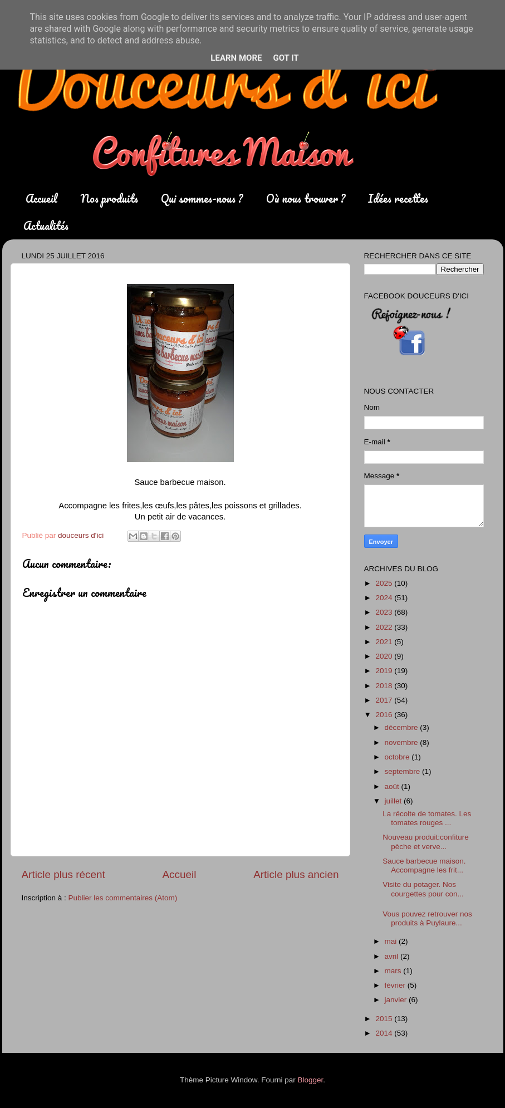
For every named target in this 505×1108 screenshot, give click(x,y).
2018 (384, 686)
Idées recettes (398, 198)
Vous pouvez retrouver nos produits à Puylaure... (427, 918)
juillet (394, 801)
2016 (384, 714)
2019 (384, 670)
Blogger (310, 1080)
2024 (384, 598)
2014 (384, 1033)
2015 (384, 1018)
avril (393, 956)
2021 (384, 642)
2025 (384, 583)
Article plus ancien (296, 874)
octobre (398, 757)
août (393, 786)
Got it (285, 58)
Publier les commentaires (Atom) (123, 898)
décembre (402, 727)
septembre (404, 771)
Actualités (45, 225)
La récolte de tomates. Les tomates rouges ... (427, 818)
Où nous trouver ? (305, 198)
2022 (384, 627)
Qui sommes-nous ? (202, 198)
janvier (397, 1000)
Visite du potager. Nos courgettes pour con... (423, 889)
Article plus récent (63, 874)
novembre (402, 742)
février (396, 985)
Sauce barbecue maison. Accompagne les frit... (424, 865)
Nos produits (109, 198)
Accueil (41, 198)
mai (392, 941)
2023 (384, 612)
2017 (384, 700)
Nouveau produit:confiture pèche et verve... (426, 841)
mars (394, 971)
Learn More (236, 58)
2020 (384, 656)
